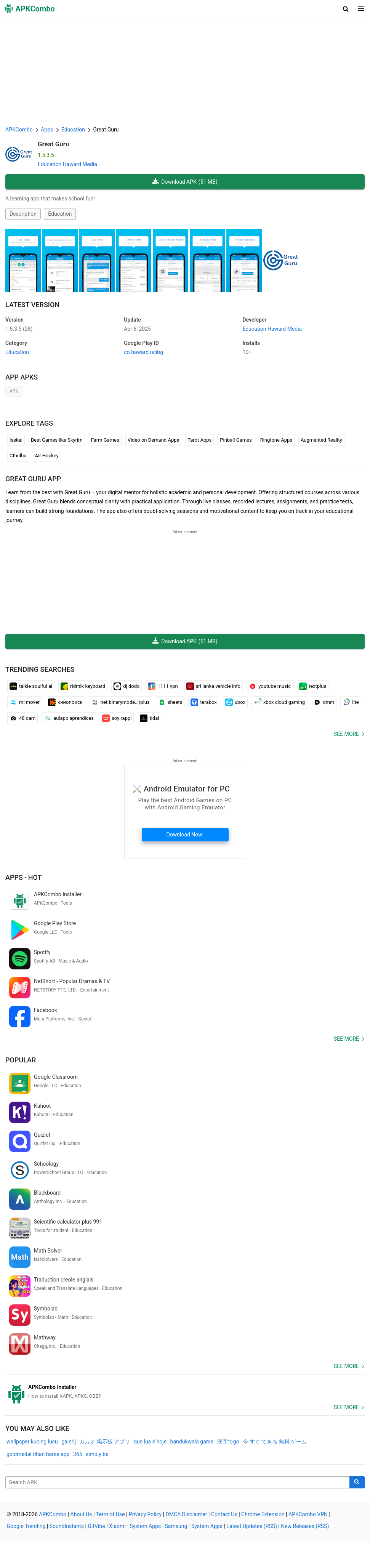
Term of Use (110, 1514)
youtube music (270, 686)
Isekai (16, 440)
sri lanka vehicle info (213, 686)
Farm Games (105, 440)
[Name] (177, 1482)
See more (346, 734)
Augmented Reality (321, 440)
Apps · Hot (23, 877)
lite (351, 702)
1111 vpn (163, 686)
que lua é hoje (150, 1441)
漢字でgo (228, 1441)
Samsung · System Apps (194, 1526)
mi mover (25, 702)
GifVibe (96, 1526)
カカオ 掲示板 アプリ (104, 1441)
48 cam (22, 718)
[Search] (357, 1482)
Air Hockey (47, 455)
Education (60, 214)
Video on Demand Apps (153, 440)
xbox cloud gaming (279, 702)
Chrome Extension (263, 1514)
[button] (346, 9)
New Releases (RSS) (305, 1526)
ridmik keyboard (83, 686)
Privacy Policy (145, 1514)
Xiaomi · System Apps (135, 1526)
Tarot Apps (199, 440)
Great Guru (53, 144)
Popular (20, 1060)
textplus (312, 686)
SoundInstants (67, 1526)
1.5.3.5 (18, 329)
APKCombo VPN (308, 1514)
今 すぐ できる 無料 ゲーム (275, 1441)
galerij (68, 1441)
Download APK (184, 182)
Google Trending (26, 1526)
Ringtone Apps (276, 440)
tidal (149, 718)
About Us (81, 1514)
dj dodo (126, 686)
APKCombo (19, 130)
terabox (203, 702)
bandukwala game (192, 1441)
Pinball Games (235, 440)
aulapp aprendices (69, 718)
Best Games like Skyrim (57, 440)
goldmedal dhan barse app (37, 1454)
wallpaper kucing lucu (32, 1441)
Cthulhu (18, 455)
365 (77, 1454)
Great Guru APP (33, 479)
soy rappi (116, 718)
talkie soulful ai (31, 686)
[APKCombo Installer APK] (185, 1391)
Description (23, 214)
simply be (97, 1454)
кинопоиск (65, 702)
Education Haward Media (67, 164)
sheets (170, 702)
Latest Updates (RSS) (251, 1526)
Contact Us (224, 1514)
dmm (323, 702)
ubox (235, 702)
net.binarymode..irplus (120, 702)
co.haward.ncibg (143, 352)
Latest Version (32, 305)
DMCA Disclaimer (186, 1514)
